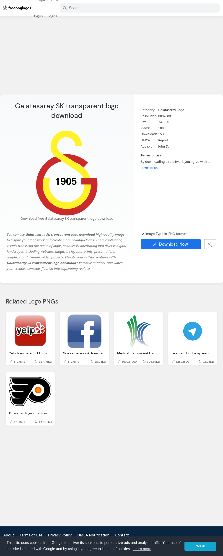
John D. (163, 146)
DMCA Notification (93, 535)
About (8, 535)
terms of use (150, 168)
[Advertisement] (111, 58)
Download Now (170, 244)
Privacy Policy (60, 535)
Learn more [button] (142, 549)
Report (163, 140)
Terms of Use (31, 535)
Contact (122, 535)
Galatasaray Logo (171, 110)
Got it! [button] (200, 546)
